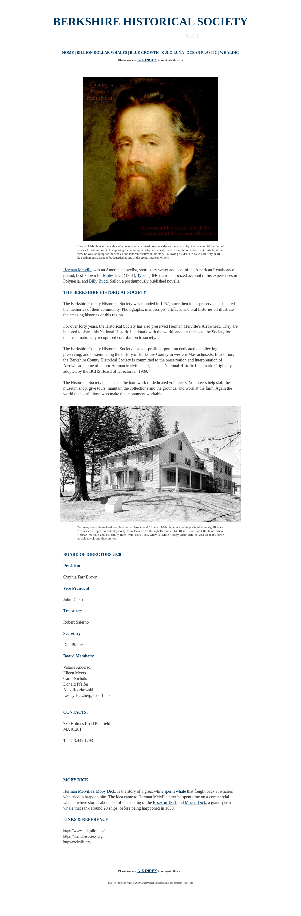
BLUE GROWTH (144, 52)
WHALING (229, 52)
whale (68, 808)
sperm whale (175, 791)
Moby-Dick (113, 275)
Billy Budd (98, 281)
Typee (142, 275)
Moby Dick (105, 791)
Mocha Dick (195, 802)
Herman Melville (77, 270)
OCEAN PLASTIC (201, 52)
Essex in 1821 (165, 802)
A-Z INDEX (147, 60)
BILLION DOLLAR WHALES (102, 52)
